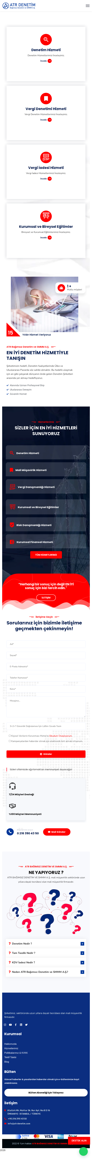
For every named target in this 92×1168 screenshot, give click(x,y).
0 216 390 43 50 (28, 833)
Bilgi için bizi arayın (25, 830)
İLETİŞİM (46, 597)
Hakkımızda (10, 1044)
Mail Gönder (57, 831)
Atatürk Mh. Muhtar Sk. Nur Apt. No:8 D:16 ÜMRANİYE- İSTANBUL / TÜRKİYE (28, 1112)
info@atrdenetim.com (19, 1123)
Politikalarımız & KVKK (16, 1053)
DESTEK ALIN (79, 1140)
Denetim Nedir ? (20, 943)
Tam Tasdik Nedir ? (22, 953)
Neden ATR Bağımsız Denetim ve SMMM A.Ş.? (38, 972)
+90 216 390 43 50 (17, 1119)
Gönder (46, 754)
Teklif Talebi (10, 1057)
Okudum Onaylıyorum (60, 735)
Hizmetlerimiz (11, 1048)
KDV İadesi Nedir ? (22, 962)
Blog (6, 1062)
